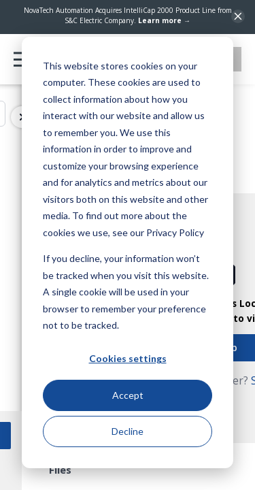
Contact (211, 59)
